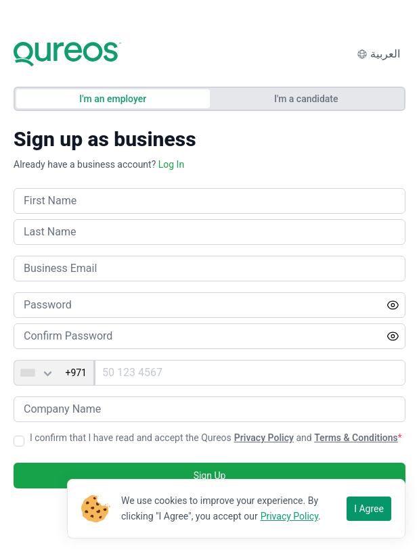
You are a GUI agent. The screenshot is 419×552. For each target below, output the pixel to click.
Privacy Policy (264, 437)
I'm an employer (112, 98)
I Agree (369, 508)
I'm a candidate (306, 98)
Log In (171, 164)
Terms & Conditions (356, 437)
